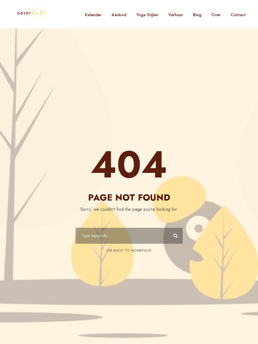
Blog (197, 15)
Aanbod (118, 15)
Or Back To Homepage (129, 250)
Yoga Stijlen (147, 15)
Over (216, 15)
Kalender (93, 15)
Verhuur (175, 15)
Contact (238, 15)
